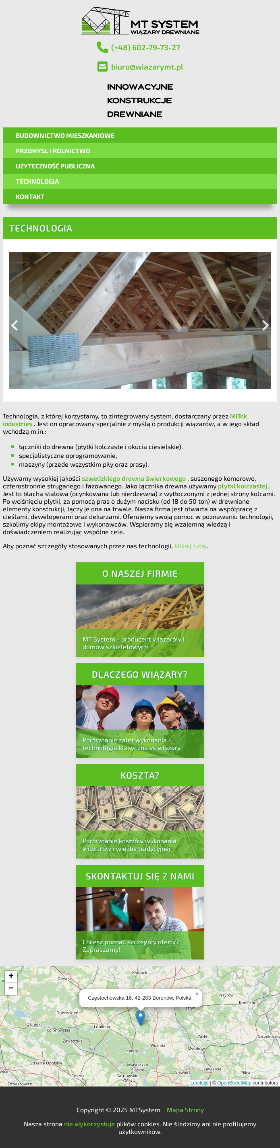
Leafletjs (200, 1083)
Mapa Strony (185, 1109)
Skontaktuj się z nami (140, 876)
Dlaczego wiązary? (140, 674)
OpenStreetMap (234, 1083)
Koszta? (140, 775)
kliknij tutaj (190, 545)
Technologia (37, 181)
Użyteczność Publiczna (55, 166)
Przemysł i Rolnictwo (53, 150)
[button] (140, 1018)
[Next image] (264, 320)
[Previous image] (16, 320)
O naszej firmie (140, 573)
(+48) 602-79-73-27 (138, 47)
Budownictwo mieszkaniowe (65, 135)
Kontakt (30, 196)
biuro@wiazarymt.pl (140, 66)
